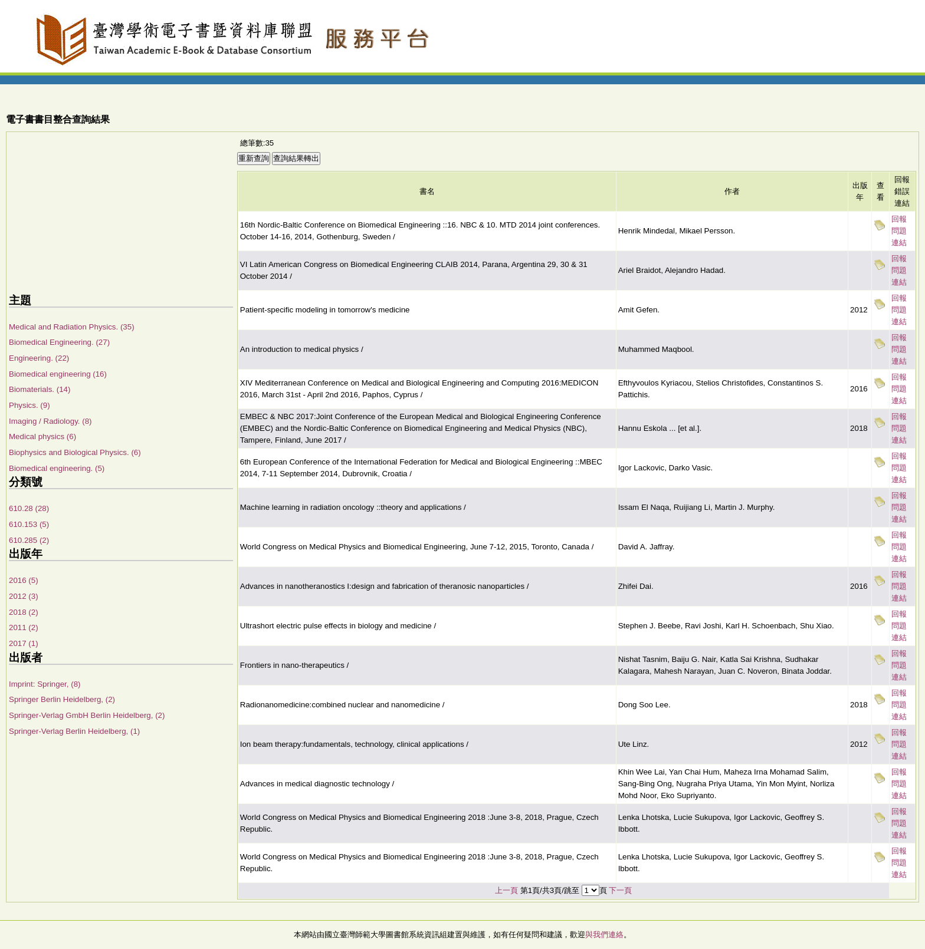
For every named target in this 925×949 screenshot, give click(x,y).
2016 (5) (23, 580)
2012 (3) (23, 596)
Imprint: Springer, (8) (44, 684)
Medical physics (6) (42, 436)
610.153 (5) (29, 524)
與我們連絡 (604, 934)
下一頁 (620, 890)
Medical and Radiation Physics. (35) (72, 326)
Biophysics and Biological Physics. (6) (75, 452)
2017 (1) (23, 643)
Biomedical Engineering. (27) (59, 342)
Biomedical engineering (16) (58, 374)
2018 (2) (23, 612)
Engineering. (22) (39, 358)
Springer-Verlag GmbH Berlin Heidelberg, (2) (87, 715)
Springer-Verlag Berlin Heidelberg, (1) (74, 731)
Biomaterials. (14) (39, 389)
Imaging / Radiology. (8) (50, 421)
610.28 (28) (29, 508)
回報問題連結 (899, 231)
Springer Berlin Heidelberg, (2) (62, 699)
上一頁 (506, 890)
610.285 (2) (29, 540)
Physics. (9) (29, 405)
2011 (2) (23, 627)
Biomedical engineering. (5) (56, 468)
